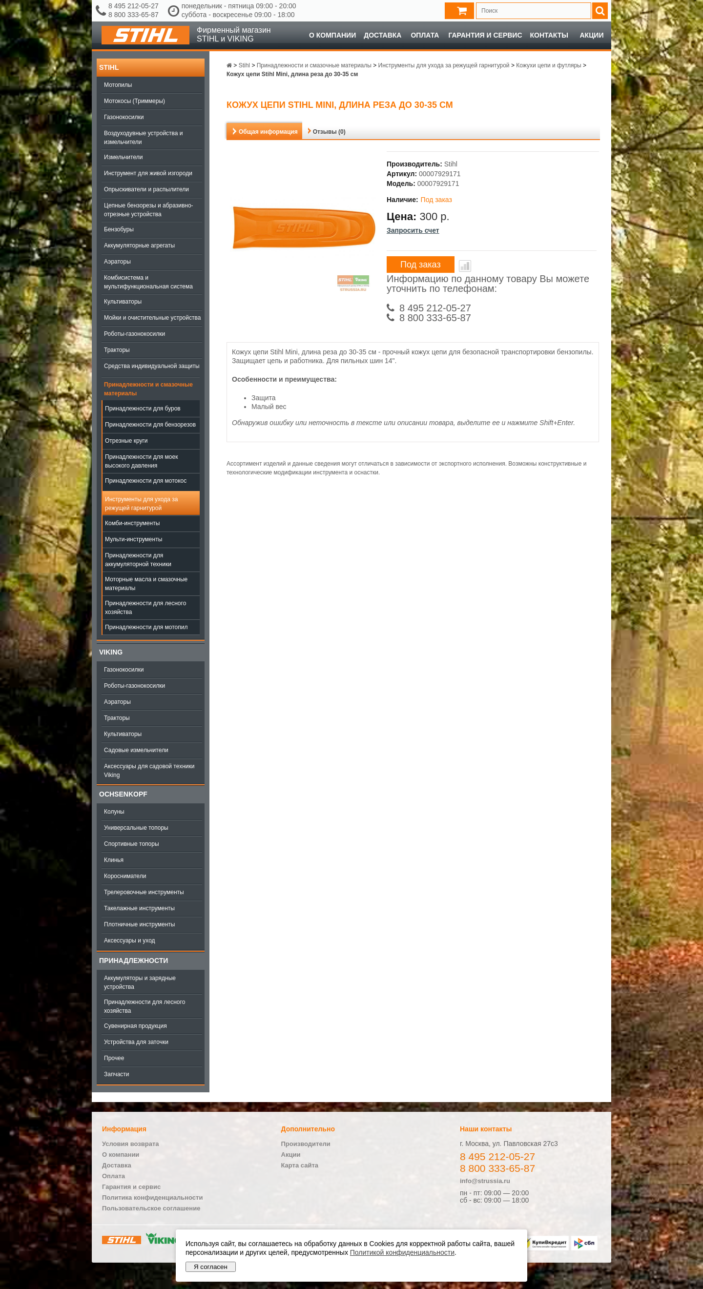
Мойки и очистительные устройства (152, 317)
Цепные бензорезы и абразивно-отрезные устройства (148, 210)
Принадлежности (133, 960)
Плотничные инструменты (139, 924)
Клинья (114, 860)
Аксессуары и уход (129, 940)
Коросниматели (125, 876)
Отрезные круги (126, 440)
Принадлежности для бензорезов (150, 424)
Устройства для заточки (136, 1042)
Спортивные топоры (131, 843)
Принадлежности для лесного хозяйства (145, 607)
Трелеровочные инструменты (144, 892)
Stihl (109, 67)
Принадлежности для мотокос (145, 480)
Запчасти (116, 1074)
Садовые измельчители (136, 750)
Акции (591, 35)
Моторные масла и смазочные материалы (146, 584)
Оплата (425, 35)
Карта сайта (300, 1165)
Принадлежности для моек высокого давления (141, 461)
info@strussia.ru (485, 1181)
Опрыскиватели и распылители (146, 189)
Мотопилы (118, 85)
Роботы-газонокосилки (134, 333)
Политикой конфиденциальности (402, 1252)
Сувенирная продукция (135, 1026)
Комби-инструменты (132, 523)
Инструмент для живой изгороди (148, 173)
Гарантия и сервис (485, 35)
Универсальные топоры (136, 827)
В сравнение (465, 266)
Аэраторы (117, 261)
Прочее (114, 1058)
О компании (332, 35)
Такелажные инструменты (139, 908)
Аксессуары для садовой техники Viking (149, 770)
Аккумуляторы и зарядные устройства (140, 982)
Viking (111, 652)
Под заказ (420, 264)
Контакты (549, 35)
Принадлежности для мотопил (146, 627)
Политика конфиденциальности (152, 1197)
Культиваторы (123, 301)
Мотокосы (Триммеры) (134, 101)
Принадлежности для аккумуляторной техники (138, 560)
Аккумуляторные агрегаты (139, 245)
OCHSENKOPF (123, 794)
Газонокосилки (124, 117)
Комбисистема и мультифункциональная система (148, 282)
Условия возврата (130, 1143)
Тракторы (117, 350)
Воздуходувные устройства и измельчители (143, 137)
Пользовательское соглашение (151, 1208)
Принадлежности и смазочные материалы (148, 389)
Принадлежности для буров (143, 408)
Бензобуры (119, 229)
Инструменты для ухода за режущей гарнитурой (141, 504)
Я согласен (210, 1266)
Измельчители (123, 157)
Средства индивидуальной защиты (152, 366)
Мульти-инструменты (133, 539)
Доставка (382, 35)
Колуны (114, 811)
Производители (306, 1143)
